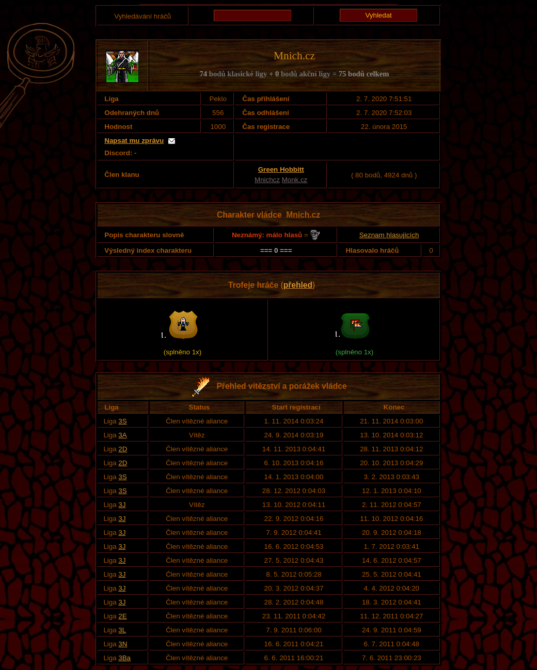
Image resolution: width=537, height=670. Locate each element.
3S (122, 421)
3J (121, 505)
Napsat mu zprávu (134, 140)
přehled (297, 285)
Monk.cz (295, 180)
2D (122, 449)
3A (122, 435)
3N (122, 644)
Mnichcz (267, 180)
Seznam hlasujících (389, 235)
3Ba (124, 658)
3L (122, 630)
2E (122, 616)
